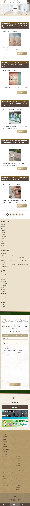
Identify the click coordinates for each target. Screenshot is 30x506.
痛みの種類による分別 (8, 472)
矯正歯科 (3, 238)
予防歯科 (17, 109)
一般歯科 (3, 230)
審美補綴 (19, 460)
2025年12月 (4, 281)
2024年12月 (4, 293)
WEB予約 (15, 504)
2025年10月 (4, 285)
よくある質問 (6, 449)
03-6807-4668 (15, 331)
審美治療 (3, 243)
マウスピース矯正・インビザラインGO (8, 466)
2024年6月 (3, 300)
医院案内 (5, 439)
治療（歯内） (4, 236)
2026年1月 (3, 279)
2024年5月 (3, 302)
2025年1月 (3, 291)
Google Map (14, 384)
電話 (5, 504)
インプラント (4, 240)
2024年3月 (3, 306)
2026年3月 (3, 276)
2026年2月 (3, 277)
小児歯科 (3, 226)
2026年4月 (3, 274)
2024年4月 (3, 304)
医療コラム (5, 476)
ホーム (4, 434)
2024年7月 (3, 298)
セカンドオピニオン (6, 228)
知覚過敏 (3, 224)
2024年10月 (4, 295)
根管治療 (19, 458)
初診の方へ (5, 441)
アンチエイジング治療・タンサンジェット (22, 469)
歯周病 (15, 31)
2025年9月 (3, 287)
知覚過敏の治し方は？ (6, 253)
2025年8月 (3, 289)
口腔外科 (3, 232)
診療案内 (5, 454)
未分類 (19, 31)
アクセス (25, 504)
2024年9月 (3, 297)
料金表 (4, 444)
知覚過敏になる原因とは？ (7, 255)
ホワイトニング (6, 463)
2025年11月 (4, 283)
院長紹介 (5, 436)
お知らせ (5, 451)
